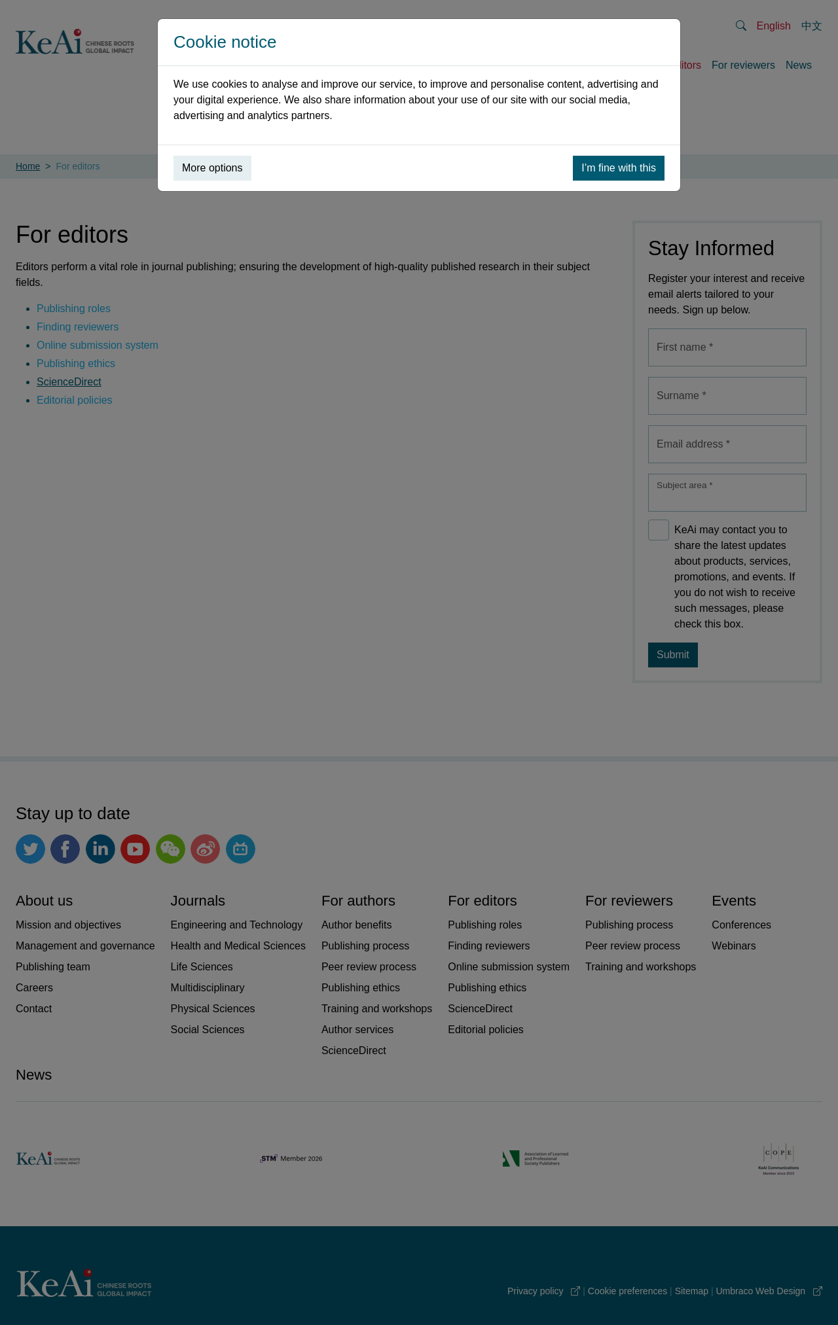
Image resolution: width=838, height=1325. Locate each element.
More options (212, 167)
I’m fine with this (618, 167)
